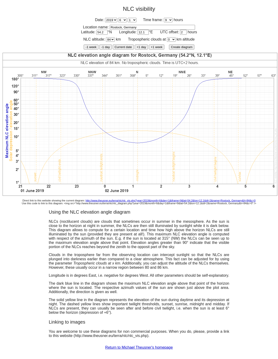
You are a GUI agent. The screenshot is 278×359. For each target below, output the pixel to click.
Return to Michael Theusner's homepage (139, 347)
